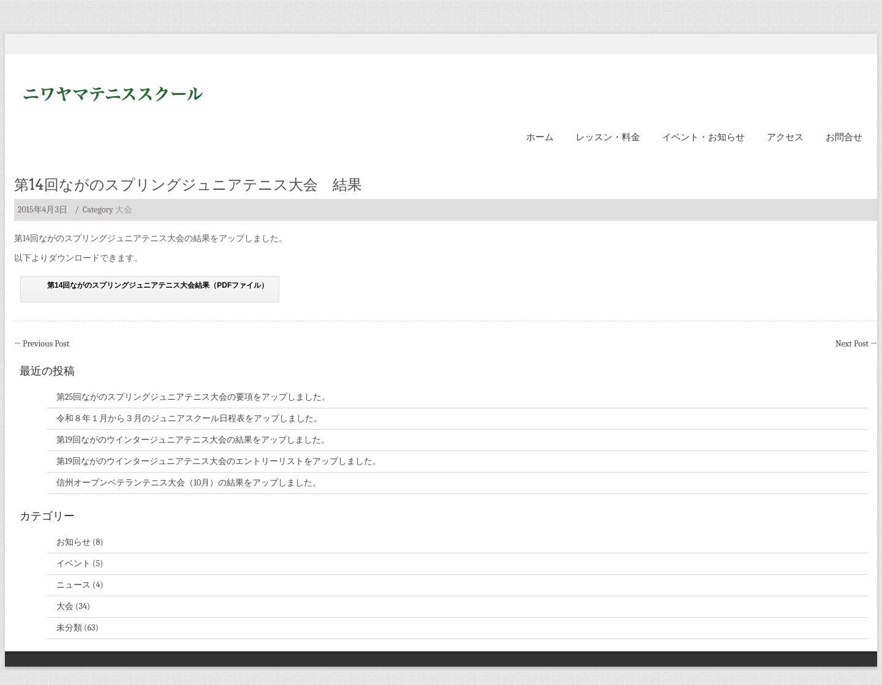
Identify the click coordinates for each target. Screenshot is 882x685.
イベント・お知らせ (703, 137)
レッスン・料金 (608, 137)
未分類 (69, 628)
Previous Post (41, 344)
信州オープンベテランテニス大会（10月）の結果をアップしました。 (188, 482)
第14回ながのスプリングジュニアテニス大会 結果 (188, 184)
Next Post (856, 344)
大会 (123, 209)
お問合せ (844, 137)
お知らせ (73, 542)
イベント (73, 563)
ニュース (73, 585)
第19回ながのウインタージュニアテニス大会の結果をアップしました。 (193, 440)
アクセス (785, 137)
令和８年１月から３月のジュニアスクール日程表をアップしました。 (189, 418)
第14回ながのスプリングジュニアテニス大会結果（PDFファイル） (157, 285)
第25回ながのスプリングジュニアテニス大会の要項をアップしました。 (193, 397)
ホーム (540, 137)
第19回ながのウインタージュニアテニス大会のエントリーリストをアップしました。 (218, 461)
